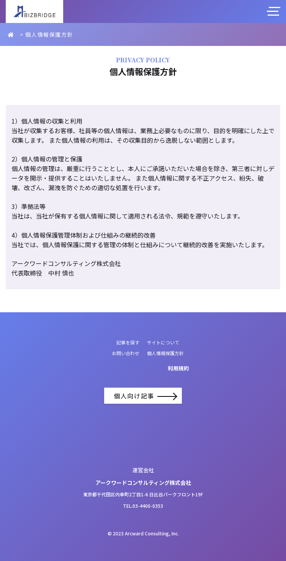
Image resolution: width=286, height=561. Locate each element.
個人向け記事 (143, 395)
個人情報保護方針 (165, 353)
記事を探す (127, 342)
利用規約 (178, 368)
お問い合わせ (125, 353)
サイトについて (163, 342)
